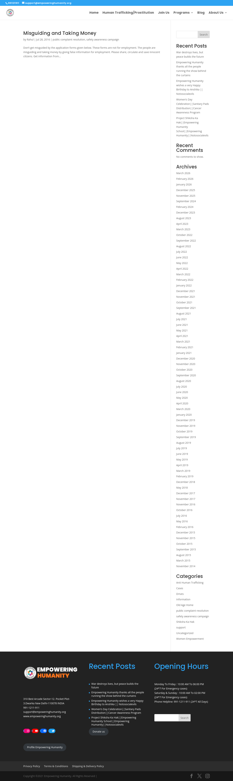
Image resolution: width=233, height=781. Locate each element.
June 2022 (182, 257)
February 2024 (184, 207)
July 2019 (181, 448)
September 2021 (186, 308)
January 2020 (184, 414)
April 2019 (182, 465)
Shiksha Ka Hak (185, 621)
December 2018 (185, 482)
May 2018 (182, 487)
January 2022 (184, 285)
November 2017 (185, 499)
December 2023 (185, 212)
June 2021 (182, 325)
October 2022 (184, 235)
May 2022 (182, 263)
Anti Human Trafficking (189, 582)
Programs (181, 13)
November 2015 (185, 538)
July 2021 (181, 319)
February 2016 (184, 527)
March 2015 (183, 560)
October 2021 (184, 302)
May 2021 (182, 330)
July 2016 (181, 515)
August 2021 (183, 313)
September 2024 (186, 201)
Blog (201, 13)
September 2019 (186, 437)
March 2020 (183, 409)
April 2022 (182, 268)
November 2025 (185, 195)
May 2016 (182, 521)
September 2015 (186, 549)
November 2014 (185, 566)
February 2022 (184, 279)
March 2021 (183, 341)
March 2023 (183, 229)
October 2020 (184, 369)
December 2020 (185, 358)
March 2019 (183, 471)
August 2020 (183, 381)
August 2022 (183, 246)
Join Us (163, 13)
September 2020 (186, 375)
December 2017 (185, 493)
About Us (216, 13)
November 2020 (185, 364)
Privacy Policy (31, 766)
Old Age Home (184, 605)
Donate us (99, 731)
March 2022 (183, 274)
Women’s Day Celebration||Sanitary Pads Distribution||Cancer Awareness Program (116, 710)
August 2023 (183, 218)
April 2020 (182, 403)
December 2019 (185, 420)
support (181, 627)
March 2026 (183, 173)
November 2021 (185, 296)
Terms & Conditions (56, 766)
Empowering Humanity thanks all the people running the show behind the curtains (117, 694)
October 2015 (184, 543)
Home (93, 13)
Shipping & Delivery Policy (88, 766)
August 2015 (183, 555)
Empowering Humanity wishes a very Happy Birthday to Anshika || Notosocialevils (117, 702)
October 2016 (184, 510)
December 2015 (185, 532)
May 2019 (182, 459)
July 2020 (181, 386)
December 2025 (185, 190)
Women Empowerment (190, 638)
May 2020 (182, 397)
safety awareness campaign (102, 39)
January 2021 (184, 353)
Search (204, 34)
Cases (179, 588)
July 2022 (181, 251)
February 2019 (184, 476)
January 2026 (184, 184)
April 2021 (182, 336)
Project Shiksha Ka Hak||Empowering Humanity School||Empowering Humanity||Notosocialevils (113, 721)
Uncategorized (184, 633)
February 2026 (184, 178)
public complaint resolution (69, 39)
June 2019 (182, 454)
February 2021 (184, 347)
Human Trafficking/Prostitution (128, 13)
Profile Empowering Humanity (45, 747)
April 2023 (182, 224)
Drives (180, 594)
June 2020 (182, 392)
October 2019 (184, 431)
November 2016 (185, 504)
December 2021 (185, 291)
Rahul (30, 39)
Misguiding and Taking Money (59, 33)
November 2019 (185, 426)
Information (183, 599)
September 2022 (186, 240)
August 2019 (183, 442)
